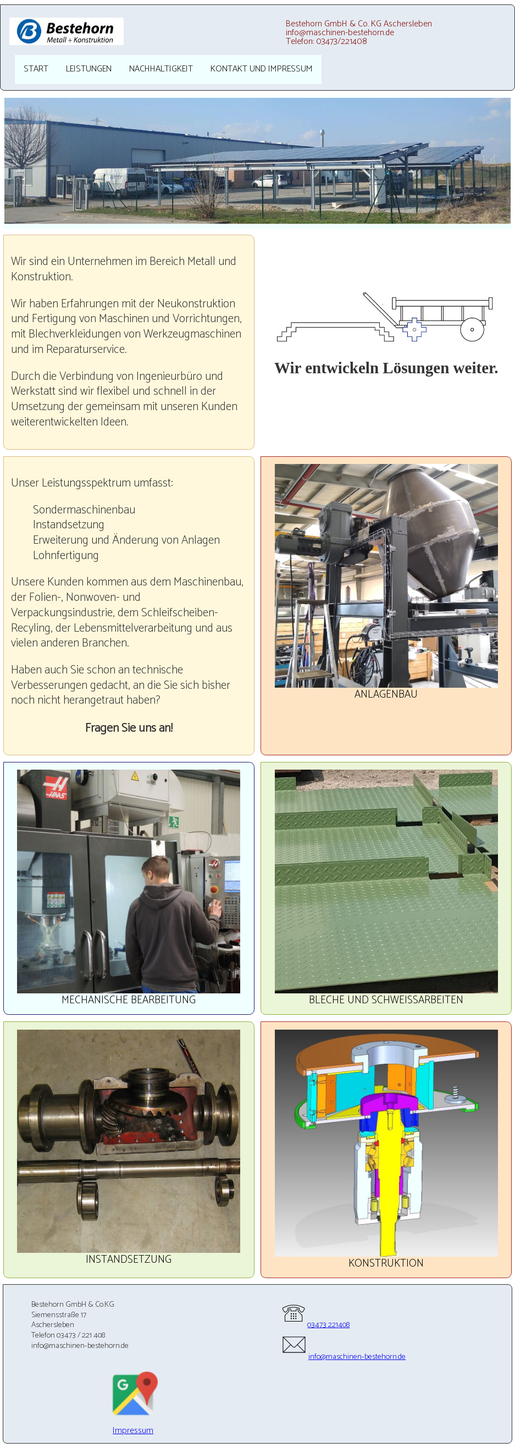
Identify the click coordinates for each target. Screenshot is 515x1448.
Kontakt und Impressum (262, 69)
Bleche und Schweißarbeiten (386, 1000)
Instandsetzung (128, 1260)
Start (36, 69)
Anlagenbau (386, 694)
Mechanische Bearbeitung (129, 1000)
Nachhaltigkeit (161, 69)
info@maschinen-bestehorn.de (343, 1356)
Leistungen (89, 69)
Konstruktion (386, 1263)
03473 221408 (315, 1324)
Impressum (133, 1430)
